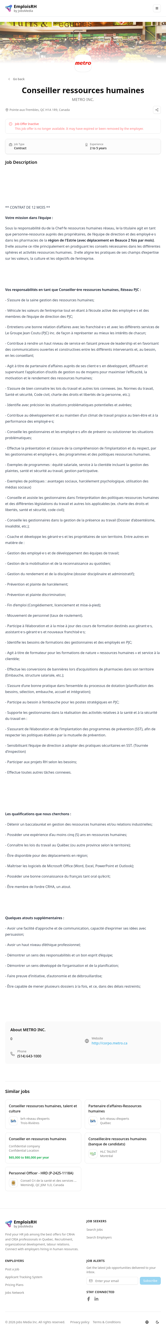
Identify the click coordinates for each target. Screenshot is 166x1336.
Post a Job (12, 1269)
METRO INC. (83, 99)
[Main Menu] (157, 8)
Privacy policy (79, 1322)
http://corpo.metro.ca (109, 1043)
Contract (20, 148)
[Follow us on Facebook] (88, 1299)
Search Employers (99, 1237)
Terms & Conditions (107, 1322)
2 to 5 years (98, 148)
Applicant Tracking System (23, 1277)
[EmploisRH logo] (21, 8)
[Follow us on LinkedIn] (96, 1299)
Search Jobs (94, 1229)
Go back (16, 79)
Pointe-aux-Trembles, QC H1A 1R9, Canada (40, 110)
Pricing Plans (14, 1285)
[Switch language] (147, 1322)
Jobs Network (14, 1293)
